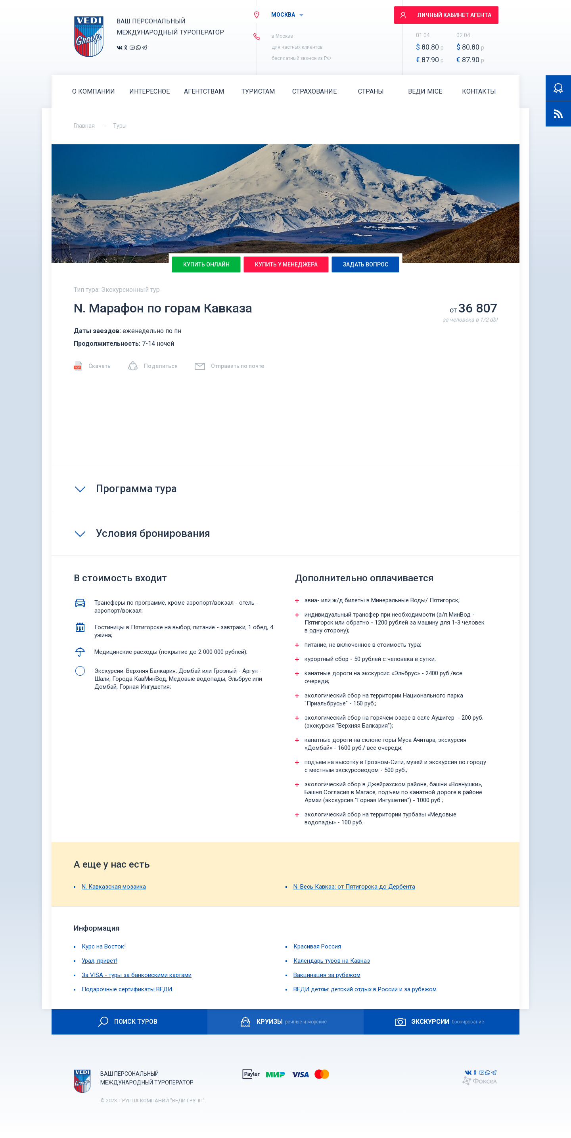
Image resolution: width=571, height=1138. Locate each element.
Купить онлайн (206, 264)
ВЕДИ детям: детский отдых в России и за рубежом (365, 989)
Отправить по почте (229, 366)
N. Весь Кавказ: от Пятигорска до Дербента (354, 886)
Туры (119, 125)
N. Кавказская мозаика (114, 886)
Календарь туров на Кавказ (331, 960)
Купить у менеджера (286, 264)
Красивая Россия (317, 946)
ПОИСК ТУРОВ (127, 1021)
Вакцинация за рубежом (326, 975)
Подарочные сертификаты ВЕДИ (127, 989)
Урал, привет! (99, 960)
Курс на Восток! (104, 946)
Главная (84, 125)
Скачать (92, 366)
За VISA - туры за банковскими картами (137, 975)
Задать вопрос (365, 264)
